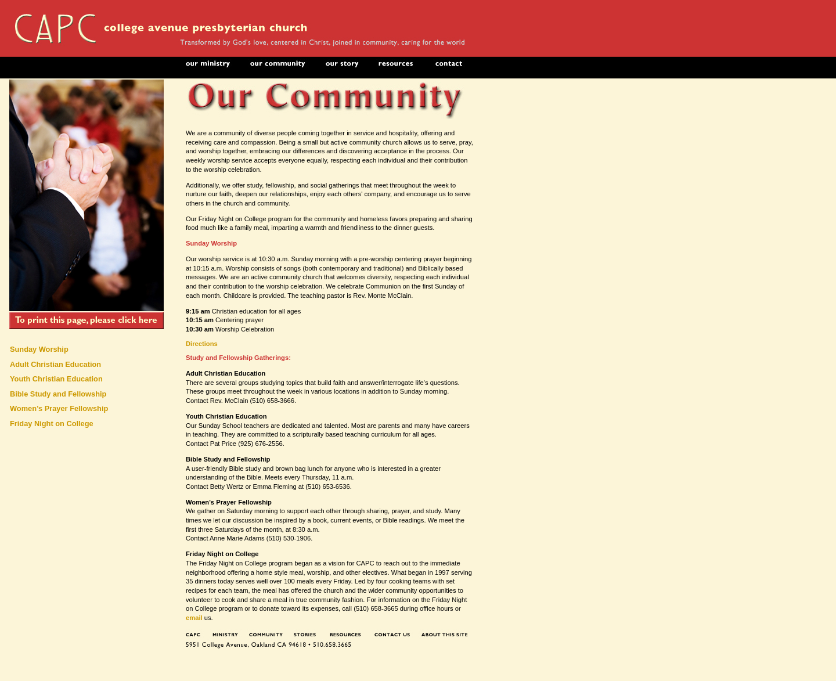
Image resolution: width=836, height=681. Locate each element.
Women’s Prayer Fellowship (59, 408)
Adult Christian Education (55, 364)
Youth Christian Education (56, 378)
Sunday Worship (39, 349)
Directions (202, 343)
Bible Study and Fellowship (58, 394)
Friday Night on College (51, 423)
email (194, 617)
